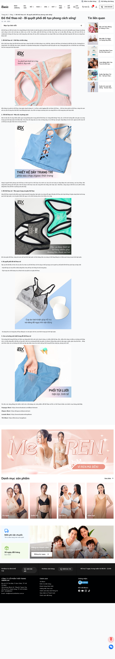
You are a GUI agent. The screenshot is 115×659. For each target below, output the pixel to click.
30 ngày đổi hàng (12, 552)
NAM (39, 7)
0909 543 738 (65, 569)
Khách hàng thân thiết (46, 586)
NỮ (32, 7)
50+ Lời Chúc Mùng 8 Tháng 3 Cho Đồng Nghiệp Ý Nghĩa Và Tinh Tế (105, 27)
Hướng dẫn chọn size (46, 588)
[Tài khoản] (96, 7)
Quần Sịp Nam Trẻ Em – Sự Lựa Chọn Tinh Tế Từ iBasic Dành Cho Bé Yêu (105, 75)
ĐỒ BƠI (69, 7)
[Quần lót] (43, 500)
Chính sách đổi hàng (46, 595)
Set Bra (62, 515)
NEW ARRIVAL (17, 7)
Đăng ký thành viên (40, 547)
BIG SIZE (25, 7)
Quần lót (34, 515)
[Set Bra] (71, 500)
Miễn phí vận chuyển (13, 535)
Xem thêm (109, 478)
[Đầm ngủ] (100, 500)
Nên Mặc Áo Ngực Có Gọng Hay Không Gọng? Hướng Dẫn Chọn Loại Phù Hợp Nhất (105, 39)
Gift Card (76, 7)
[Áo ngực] (14, 500)
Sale (84, 7)
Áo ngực (5, 515)
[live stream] (111, 640)
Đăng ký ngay (41, 554)
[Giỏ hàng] (92, 7)
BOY (54, 7)
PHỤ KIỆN (62, 7)
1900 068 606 (28, 570)
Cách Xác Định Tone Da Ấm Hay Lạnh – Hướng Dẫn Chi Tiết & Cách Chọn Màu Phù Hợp (105, 51)
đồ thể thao (45, 404)
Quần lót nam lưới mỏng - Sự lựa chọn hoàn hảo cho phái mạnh (105, 87)
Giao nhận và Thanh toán (47, 593)
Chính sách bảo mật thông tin (49, 591)
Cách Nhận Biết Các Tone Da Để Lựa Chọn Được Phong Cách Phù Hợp (105, 63)
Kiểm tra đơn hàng (88, 1)
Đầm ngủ (91, 515)
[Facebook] (79, 590)
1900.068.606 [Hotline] (106, 7)
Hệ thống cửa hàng (106, 1)
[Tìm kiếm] (88, 7)
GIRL (47, 7)
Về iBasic (42, 581)
